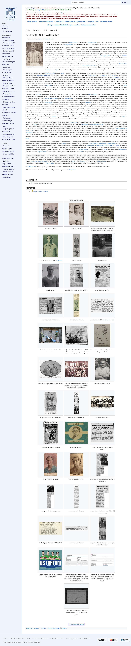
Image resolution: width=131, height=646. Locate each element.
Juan (57, 70)
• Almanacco (6, 54)
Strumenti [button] (53, 30)
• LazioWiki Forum (8, 158)
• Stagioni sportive (8, 129)
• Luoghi (5, 110)
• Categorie (5, 146)
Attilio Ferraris (111, 143)
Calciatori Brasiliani (54, 628)
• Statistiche (6, 131)
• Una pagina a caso (8, 139)
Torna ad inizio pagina (77, 624)
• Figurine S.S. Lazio (8, 88)
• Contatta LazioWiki (8, 46)
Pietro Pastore (102, 143)
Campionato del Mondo (88, 66)
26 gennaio (48, 85)
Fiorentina (82, 161)
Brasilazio (64, 628)
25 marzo (121, 64)
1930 (44, 191)
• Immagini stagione (8, 102)
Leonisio (47, 70)
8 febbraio (91, 42)
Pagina (28, 30)
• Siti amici (5, 161)
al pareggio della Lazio (43, 75)
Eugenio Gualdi (42, 151)
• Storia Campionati (8, 134)
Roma (125, 85)
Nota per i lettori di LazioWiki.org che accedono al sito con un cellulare (72, 25)
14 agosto (67, 44)
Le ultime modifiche (106, 21)
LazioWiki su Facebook (46, 21)
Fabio (61, 13)
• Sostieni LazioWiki (8, 51)
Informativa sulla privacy (12, 642)
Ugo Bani (38, 94)
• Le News (5, 26)
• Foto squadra (6, 94)
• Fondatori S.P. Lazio (8, 91)
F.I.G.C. (123, 117)
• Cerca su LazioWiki (8, 43)
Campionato (72, 170)
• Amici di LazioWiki (8, 40)
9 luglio (39, 10)
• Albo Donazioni (7, 172)
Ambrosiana (68, 98)
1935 (95, 42)
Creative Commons (58, 639)
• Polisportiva (6, 118)
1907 (75, 42)
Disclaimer (37, 642)
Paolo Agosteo (90, 145)
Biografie (36, 628)
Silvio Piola (92, 75)
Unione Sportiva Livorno (96, 124)
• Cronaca (5, 75)
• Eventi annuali (7, 83)
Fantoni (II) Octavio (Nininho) (46, 39)
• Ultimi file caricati (8, 151)
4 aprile (71, 42)
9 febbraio (88, 103)
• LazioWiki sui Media (8, 107)
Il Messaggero (103, 75)
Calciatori (43, 628)
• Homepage (6, 37)
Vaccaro (54, 117)
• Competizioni (6, 72)
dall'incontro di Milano (51, 98)
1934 (125, 64)
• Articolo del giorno (8, 56)
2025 (43, 10)
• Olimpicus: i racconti (9, 113)
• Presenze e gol (7, 121)
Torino (62, 73)
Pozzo (105, 149)
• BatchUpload (6, 177)
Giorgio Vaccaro (83, 149)
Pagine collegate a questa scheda (75, 21)
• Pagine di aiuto (7, 174)
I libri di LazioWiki (32, 21)
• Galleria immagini (8, 97)
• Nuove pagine (7, 149)
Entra (124, 2)
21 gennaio (113, 75)
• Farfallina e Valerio (8, 166)
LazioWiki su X (59, 21)
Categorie (29, 628)
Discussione (36, 30)
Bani (89, 94)
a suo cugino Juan (104, 56)
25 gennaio (116, 77)
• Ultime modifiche (8, 154)
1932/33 (59, 260)
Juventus (44, 161)
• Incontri (5, 105)
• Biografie (5, 64)
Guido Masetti (108, 145)
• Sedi (4, 126)
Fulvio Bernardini (93, 143)
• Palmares (5, 115)
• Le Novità (5, 28)
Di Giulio (94, 94)
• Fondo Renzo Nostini (9, 86)
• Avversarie (6, 59)
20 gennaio (48, 73)
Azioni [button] (45, 30)
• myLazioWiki (6, 164)
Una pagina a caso (92, 21)
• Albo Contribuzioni (8, 169)
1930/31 (124, 56)
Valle (118, 159)
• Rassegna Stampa (8, 123)
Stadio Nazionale (101, 161)
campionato (84, 124)
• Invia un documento (9, 48)
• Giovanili (5, 99)
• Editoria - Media (7, 78)
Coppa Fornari (37, 191)
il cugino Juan (73, 122)
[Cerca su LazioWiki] (96, 2)
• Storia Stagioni (7, 137)
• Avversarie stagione (9, 62)
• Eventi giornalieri (8, 80)
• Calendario (6, 67)
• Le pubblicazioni (7, 31)
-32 (47, 191)
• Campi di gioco (7, 70)
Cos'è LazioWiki (27, 642)
